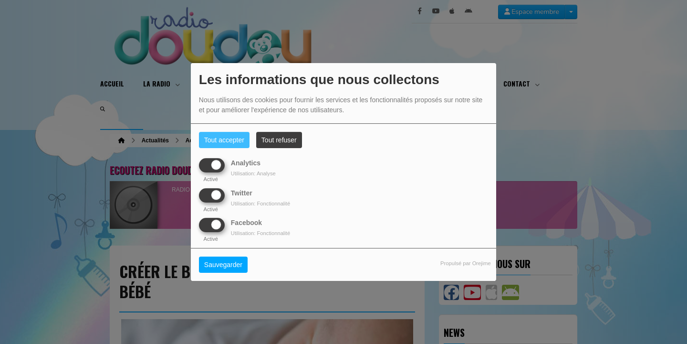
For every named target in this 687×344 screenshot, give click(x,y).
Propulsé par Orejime (465, 263)
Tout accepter (224, 140)
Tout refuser (279, 140)
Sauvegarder (223, 265)
